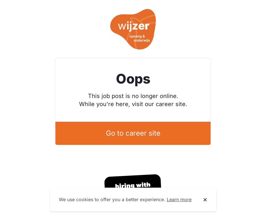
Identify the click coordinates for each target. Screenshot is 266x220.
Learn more (179, 199)
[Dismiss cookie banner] (205, 199)
